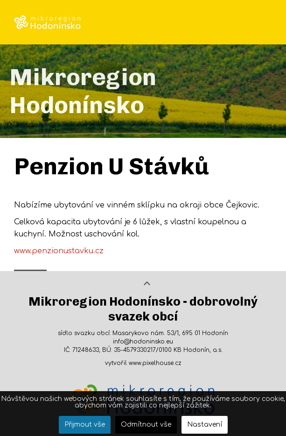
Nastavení (204, 424)
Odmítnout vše (146, 424)
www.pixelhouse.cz (155, 363)
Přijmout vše (84, 424)
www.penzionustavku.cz (59, 251)
